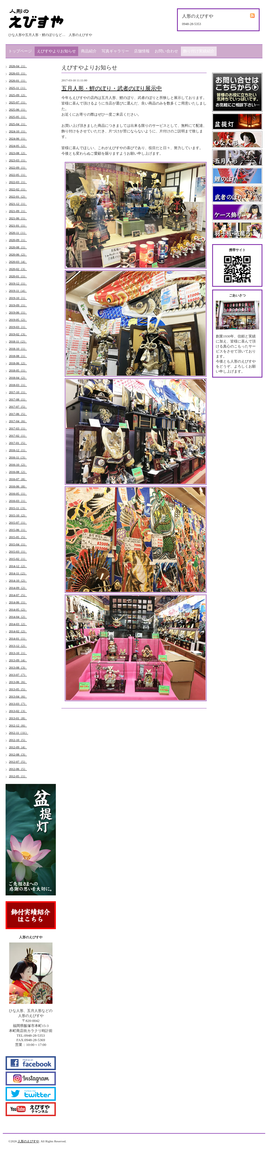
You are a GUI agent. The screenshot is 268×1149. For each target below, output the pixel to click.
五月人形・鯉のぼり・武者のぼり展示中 (111, 88)
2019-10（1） (18, 298)
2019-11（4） (18, 290)
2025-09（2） (18, 95)
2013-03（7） (18, 703)
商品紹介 (89, 51)
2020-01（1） (18, 276)
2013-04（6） (18, 696)
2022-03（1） (18, 182)
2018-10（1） (18, 348)
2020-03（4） (18, 261)
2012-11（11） (18, 732)
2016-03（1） (18, 500)
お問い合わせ (166, 51)
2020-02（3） (18, 269)
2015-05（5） (18, 537)
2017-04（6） (18, 421)
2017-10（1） (18, 392)
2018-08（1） (18, 356)
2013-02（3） (18, 711)
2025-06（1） (18, 109)
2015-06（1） (18, 529)
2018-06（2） (18, 363)
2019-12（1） (18, 283)
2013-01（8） (18, 718)
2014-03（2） (18, 624)
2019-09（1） (18, 305)
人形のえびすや (28, 1141)
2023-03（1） (18, 160)
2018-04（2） (18, 377)
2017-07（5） (18, 406)
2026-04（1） (18, 66)
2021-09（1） (18, 211)
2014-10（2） (18, 580)
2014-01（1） (18, 638)
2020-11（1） (18, 232)
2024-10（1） (18, 131)
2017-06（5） (18, 414)
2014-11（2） (18, 573)
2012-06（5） (18, 769)
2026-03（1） (18, 73)
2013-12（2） (18, 645)
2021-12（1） (18, 203)
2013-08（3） (18, 667)
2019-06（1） (18, 312)
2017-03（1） (18, 428)
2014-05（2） (18, 609)
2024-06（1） (18, 138)
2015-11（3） (18, 508)
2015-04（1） (18, 544)
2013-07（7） (18, 674)
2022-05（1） (18, 174)
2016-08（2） (18, 471)
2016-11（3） (18, 457)
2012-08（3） (18, 754)
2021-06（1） (18, 218)
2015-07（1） (18, 522)
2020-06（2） (18, 254)
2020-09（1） (18, 240)
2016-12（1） (18, 450)
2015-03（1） (18, 551)
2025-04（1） (18, 124)
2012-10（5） (18, 740)
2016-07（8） (18, 479)
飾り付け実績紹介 (198, 51)
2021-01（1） (18, 225)
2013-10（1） (18, 653)
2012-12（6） (18, 725)
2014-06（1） (18, 602)
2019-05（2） (18, 319)
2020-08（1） (18, 247)
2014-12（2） (18, 566)
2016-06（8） (18, 486)
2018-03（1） (18, 385)
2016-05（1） (18, 493)
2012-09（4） (18, 747)
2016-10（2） (18, 464)
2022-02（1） (18, 189)
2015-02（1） (18, 558)
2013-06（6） (18, 682)
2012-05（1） (18, 776)
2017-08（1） (18, 399)
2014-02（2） (18, 631)
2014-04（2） (18, 616)
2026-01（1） (18, 80)
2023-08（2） (18, 153)
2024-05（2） (18, 145)
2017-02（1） (18, 435)
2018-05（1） (18, 370)
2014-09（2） (18, 587)
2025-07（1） (18, 102)
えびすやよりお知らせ (56, 51)
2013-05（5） (18, 689)
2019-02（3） (18, 334)
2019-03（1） (18, 327)
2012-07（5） (18, 761)
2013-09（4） (18, 660)
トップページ (20, 51)
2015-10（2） (18, 515)
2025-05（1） (18, 116)
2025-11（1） (18, 87)
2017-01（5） (18, 442)
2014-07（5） (18, 595)
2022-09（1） (18, 167)
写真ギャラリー (115, 51)
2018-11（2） (18, 341)
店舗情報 (142, 51)
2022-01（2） (18, 196)
